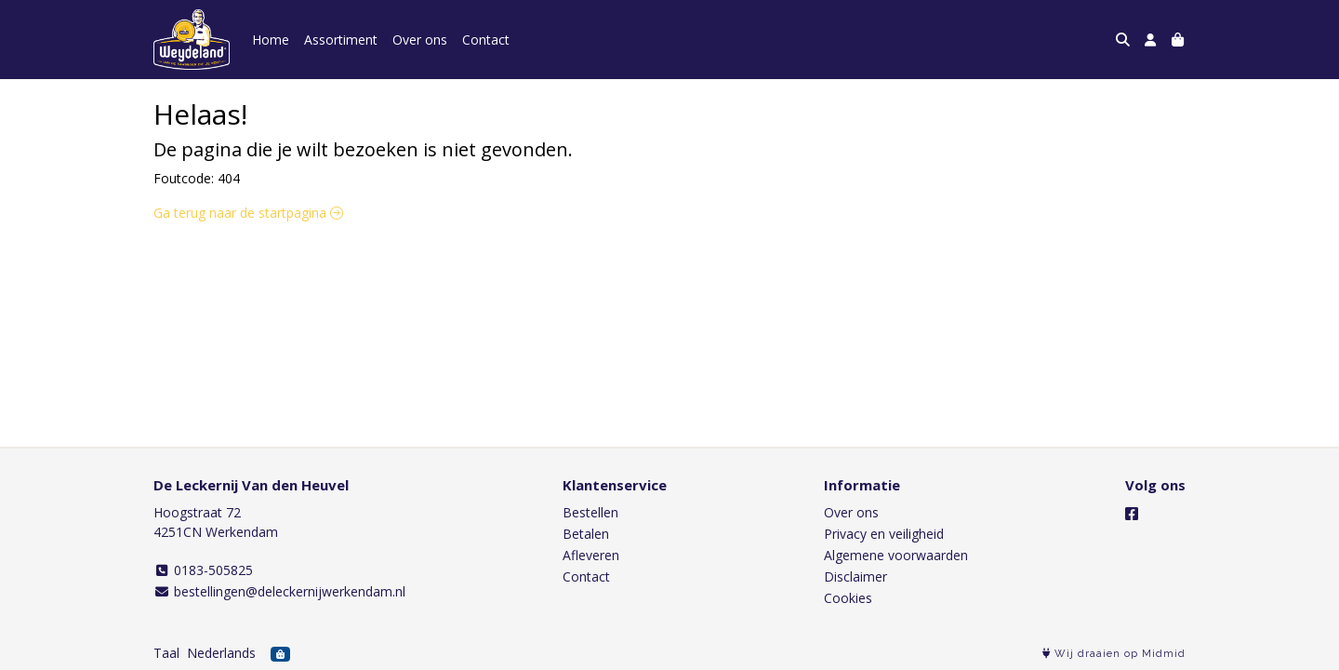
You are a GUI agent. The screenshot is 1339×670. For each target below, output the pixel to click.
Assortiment (341, 39)
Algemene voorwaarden (896, 555)
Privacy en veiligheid (884, 534)
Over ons (419, 39)
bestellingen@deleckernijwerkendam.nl (279, 591)
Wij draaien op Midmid (1114, 654)
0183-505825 (203, 570)
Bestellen (590, 512)
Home (270, 39)
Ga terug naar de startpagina (248, 212)
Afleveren (591, 555)
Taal (166, 653)
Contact (486, 39)
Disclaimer (855, 576)
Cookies (848, 598)
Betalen (586, 534)
